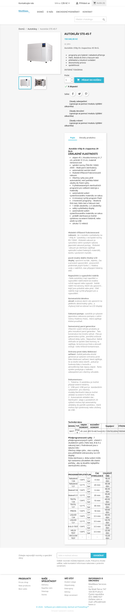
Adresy (67, 592)
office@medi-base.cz (97, 603)
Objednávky (69, 585)
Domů (40, 11)
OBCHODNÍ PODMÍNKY (68, 11)
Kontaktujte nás (26, 3)
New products (25, 585)
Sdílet (72, 93)
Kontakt (87, 11)
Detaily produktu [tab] (87, 137)
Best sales (23, 589)
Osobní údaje (70, 582)
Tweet (79, 93)
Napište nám (46, 588)
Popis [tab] (72, 137)
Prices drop (23, 582)
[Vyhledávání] (90, 19)
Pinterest (86, 93)
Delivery (44, 584)
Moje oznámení (71, 595)
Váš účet (69, 578)
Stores (44, 594)
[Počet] (67, 80)
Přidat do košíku (89, 80)
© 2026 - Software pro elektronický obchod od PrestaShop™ (62, 607)
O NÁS (50, 11)
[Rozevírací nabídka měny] (66, 3)
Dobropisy (68, 588)
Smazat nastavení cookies (62, 610)
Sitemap (44, 591)
